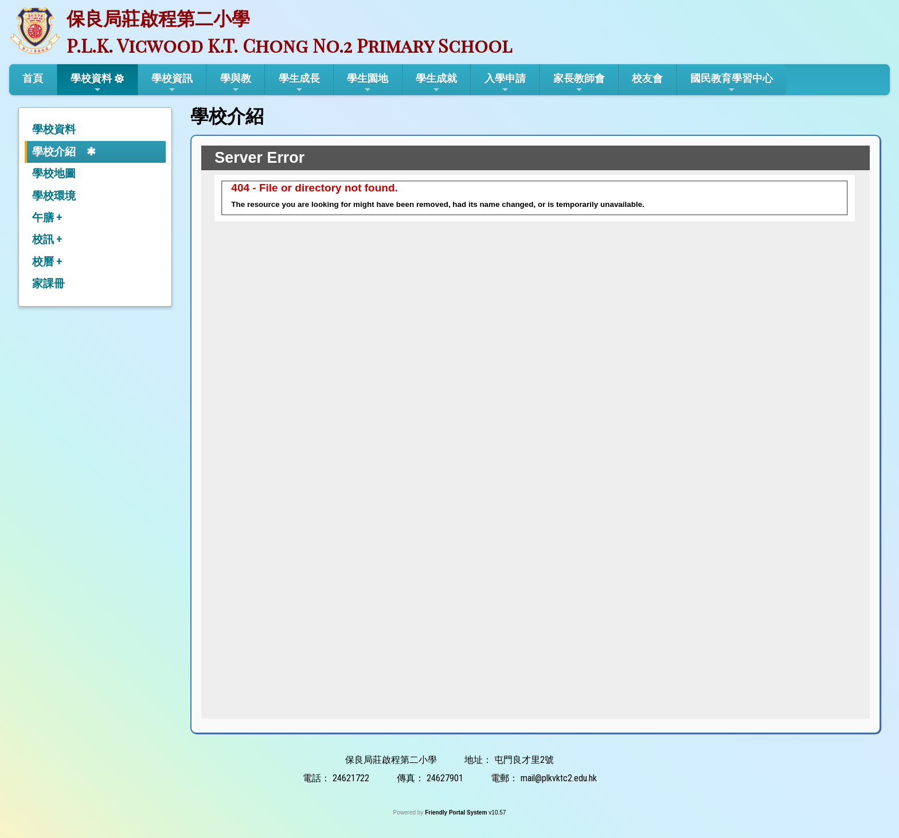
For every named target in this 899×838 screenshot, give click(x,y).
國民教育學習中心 (731, 83)
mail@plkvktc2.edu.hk (559, 778)
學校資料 (91, 83)
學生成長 (299, 83)
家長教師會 (579, 83)
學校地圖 (54, 173)
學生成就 (436, 83)
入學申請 (505, 83)
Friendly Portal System (456, 812)
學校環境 (54, 195)
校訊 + (47, 239)
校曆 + (47, 261)
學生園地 (367, 83)
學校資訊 (172, 83)
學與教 (235, 83)
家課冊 (48, 283)
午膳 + (47, 217)
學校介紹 (54, 151)
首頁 (32, 78)
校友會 (647, 78)
